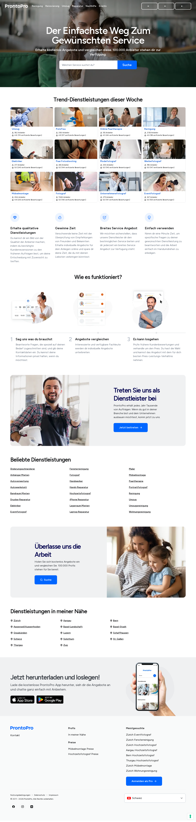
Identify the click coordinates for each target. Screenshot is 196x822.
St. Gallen (116, 640)
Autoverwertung (19, 482)
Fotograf (75, 476)
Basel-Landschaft (71, 628)
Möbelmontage (137, 476)
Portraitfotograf (138, 488)
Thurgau (16, 646)
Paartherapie (136, 482)
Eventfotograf (18, 513)
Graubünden (18, 634)
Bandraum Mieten (20, 494)
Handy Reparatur (79, 488)
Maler (132, 470)
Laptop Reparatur (79, 513)
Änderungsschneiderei (22, 470)
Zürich (15, 622)
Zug (64, 646)
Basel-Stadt (118, 628)
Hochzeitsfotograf (80, 494)
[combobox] (155, 799)
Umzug (133, 500)
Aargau (65, 622)
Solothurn (67, 640)
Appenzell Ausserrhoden (25, 628)
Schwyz (16, 640)
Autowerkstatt (18, 488)
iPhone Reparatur (79, 500)
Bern (114, 622)
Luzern (65, 634)
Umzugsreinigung (138, 507)
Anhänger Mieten (19, 476)
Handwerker (76, 482)
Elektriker (15, 507)
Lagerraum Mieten (80, 507)
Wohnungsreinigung (140, 513)
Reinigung (134, 494)
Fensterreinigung (79, 470)
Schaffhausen (119, 634)
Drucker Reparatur (20, 500)
